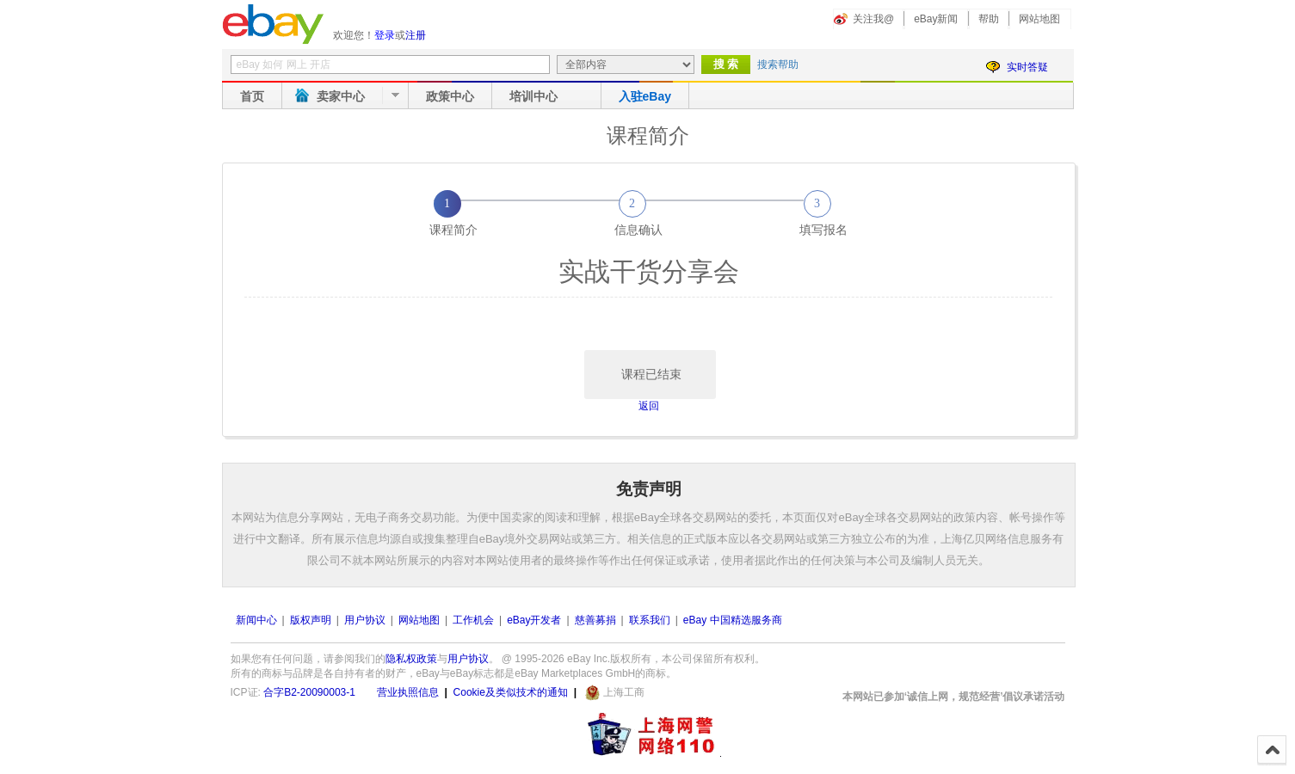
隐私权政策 (411, 659)
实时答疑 (1027, 67)
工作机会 (473, 620)
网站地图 (1039, 19)
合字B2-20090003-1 (309, 692)
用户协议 (364, 620)
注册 (415, 35)
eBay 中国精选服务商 (732, 620)
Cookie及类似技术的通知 (510, 692)
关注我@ (873, 19)
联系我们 (649, 620)
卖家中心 (341, 96)
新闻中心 (256, 620)
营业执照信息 (408, 692)
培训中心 (533, 96)
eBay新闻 (936, 19)
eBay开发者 (534, 620)
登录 (384, 35)
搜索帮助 (778, 64)
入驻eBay (645, 96)
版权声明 (310, 620)
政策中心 (450, 96)
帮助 (988, 19)
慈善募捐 (595, 620)
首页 (252, 96)
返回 (648, 406)
